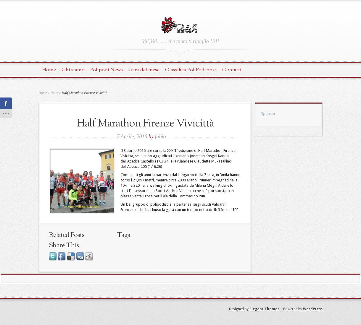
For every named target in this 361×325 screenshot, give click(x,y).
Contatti (231, 69)
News (54, 93)
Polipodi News (106, 69)
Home (49, 69)
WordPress (313, 309)
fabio (160, 136)
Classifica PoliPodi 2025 (191, 69)
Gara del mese (143, 69)
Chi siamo (73, 69)
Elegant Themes (264, 309)
